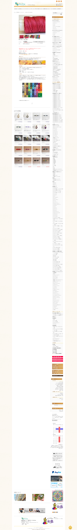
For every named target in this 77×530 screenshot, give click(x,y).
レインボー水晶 (55, 258)
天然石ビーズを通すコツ (59, 385)
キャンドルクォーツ (56, 339)
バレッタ (54, 27)
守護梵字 (54, 160)
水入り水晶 (54, 260)
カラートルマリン (55, 199)
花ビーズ (54, 142)
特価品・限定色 (55, 90)
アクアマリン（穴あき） (56, 236)
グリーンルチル (55, 277)
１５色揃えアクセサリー (56, 36)
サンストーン (55, 209)
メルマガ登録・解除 (29, 528)
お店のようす (61, 398)
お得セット (54, 89)
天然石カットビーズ (55, 124)
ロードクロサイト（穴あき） (57, 230)
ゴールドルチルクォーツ (56, 62)
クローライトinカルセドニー (57, 304)
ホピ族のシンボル (55, 154)
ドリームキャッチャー (56, 80)
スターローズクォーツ (56, 322)
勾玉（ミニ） (55, 185)
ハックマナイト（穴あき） (57, 243)
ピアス (54, 25)
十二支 (54, 164)
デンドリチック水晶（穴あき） (57, 267)
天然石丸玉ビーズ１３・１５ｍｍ (57, 107)
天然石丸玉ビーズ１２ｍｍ (57, 101)
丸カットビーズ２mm (56, 125)
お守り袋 (54, 345)
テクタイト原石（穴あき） (57, 247)
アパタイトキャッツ (56, 211)
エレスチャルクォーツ (56, 65)
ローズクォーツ (55, 276)
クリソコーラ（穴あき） (56, 248)
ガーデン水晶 (55, 254)
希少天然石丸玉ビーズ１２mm (57, 118)
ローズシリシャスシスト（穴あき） (58, 229)
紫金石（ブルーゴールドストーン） (58, 279)
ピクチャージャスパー (56, 296)
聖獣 (54, 53)
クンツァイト (55, 193)
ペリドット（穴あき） (56, 234)
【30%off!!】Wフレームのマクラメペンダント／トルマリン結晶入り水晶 (18, 120)
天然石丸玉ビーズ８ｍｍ (56, 99)
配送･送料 (41, 527)
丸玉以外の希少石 (55, 75)
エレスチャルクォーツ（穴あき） (57, 270)
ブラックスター (55, 216)
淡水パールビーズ (55, 148)
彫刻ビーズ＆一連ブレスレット (57, 171)
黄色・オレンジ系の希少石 (57, 69)
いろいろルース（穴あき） (57, 217)
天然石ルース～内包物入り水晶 (57, 251)
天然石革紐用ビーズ (56, 112)
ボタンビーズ (55, 128)
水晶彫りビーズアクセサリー (57, 52)
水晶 (54, 273)
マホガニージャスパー (56, 289)
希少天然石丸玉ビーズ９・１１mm (58, 119)
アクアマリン (55, 205)
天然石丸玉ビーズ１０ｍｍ (57, 100)
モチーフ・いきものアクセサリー (57, 46)
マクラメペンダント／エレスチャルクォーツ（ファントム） (45, 130)
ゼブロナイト (55, 290)
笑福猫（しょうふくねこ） (57, 176)
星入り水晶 (54, 259)
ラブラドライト (55, 284)
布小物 (54, 344)
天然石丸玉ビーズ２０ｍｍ (57, 106)
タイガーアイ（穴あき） (56, 249)
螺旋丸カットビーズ (56, 137)
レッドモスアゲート (56, 291)
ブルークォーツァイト (56, 285)
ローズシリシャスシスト (56, 297)
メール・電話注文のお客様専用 (57, 353)
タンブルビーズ (55, 134)
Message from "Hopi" (56, 59)
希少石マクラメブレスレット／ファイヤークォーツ (45, 153)
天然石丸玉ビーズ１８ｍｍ (57, 105)
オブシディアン (55, 278)
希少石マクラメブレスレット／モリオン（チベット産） (36, 153)
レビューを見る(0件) (40, 43)
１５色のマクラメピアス (56, 38)
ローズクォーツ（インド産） (57, 191)
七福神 (54, 163)
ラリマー (54, 206)
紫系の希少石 (55, 71)
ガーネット (54, 198)
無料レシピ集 (61, 390)
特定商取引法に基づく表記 (42, 528)
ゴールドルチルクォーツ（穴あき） (58, 264)
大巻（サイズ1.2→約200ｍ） (57, 88)
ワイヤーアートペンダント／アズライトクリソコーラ (18, 141)
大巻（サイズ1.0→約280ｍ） (57, 87)
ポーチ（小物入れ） (56, 346)
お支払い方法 (37, 527)
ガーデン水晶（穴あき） (56, 265)
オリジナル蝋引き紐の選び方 (59, 384)
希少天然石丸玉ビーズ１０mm (57, 117)
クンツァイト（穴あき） (56, 228)
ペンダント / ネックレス (56, 21)
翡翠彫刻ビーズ (55, 147)
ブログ (62, 399)
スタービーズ (55, 130)
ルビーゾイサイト (55, 302)
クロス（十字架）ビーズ (56, 140)
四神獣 (54, 54)
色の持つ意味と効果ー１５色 (59, 395)
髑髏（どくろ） (55, 175)
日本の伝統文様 (55, 58)
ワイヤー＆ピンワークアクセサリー (58, 30)
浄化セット (54, 316)
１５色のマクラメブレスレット (57, 37)
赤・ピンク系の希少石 (56, 70)
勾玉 (53, 181)
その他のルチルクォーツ (56, 63)
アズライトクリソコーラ (56, 212)
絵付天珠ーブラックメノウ (57, 180)
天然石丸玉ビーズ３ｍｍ (56, 95)
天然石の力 (61, 393)
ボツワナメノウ (55, 282)
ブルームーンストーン (56, 203)
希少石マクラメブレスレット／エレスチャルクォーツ (36, 164)
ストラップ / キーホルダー (56, 26)
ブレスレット (55, 32)
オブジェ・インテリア (56, 76)
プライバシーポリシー (35, 528)
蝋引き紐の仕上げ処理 (60, 386)
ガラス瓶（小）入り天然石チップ (57, 315)
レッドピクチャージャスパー (57, 295)
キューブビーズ (55, 136)
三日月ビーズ (55, 141)
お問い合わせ (60, 3)
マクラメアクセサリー (56, 20)
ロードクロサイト (55, 197)
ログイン (57, 3)
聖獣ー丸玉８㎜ (55, 157)
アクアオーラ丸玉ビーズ (56, 108)
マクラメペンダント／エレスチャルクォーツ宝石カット (36, 130)
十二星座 (54, 165)
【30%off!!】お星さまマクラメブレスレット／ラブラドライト (36, 119)
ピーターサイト (55, 215)
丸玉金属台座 (55, 349)
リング (54, 24)
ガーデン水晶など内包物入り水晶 (57, 64)
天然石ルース (55, 186)
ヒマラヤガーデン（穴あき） (57, 266)
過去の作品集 (55, 352)
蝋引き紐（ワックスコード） (21, 12)
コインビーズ (55, 135)
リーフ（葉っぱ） (55, 143)
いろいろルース (55, 187)
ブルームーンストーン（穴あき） (57, 235)
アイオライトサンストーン (57, 204)
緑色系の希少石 (55, 68)
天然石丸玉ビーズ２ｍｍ (56, 94)
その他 (54, 309)
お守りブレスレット (56, 43)
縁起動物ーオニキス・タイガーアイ (58, 170)
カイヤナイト (55, 210)
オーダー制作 (55, 350)
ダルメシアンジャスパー (56, 283)
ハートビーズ (55, 129)
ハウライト (54, 307)
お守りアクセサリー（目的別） (57, 42)
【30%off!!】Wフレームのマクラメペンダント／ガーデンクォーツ (27, 119)
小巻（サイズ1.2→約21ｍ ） (29, 12)
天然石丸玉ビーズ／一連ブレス (57, 93)
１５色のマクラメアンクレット (57, 41)
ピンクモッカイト (55, 308)
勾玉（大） (54, 182)
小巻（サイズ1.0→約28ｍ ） (57, 84)
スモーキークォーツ (56, 301)
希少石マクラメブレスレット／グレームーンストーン (27, 164)
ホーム (15, 12)
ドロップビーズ (55, 131)
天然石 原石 (54, 325)
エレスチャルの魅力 (60, 394)
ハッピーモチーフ (55, 153)
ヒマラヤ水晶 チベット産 (57, 192)
